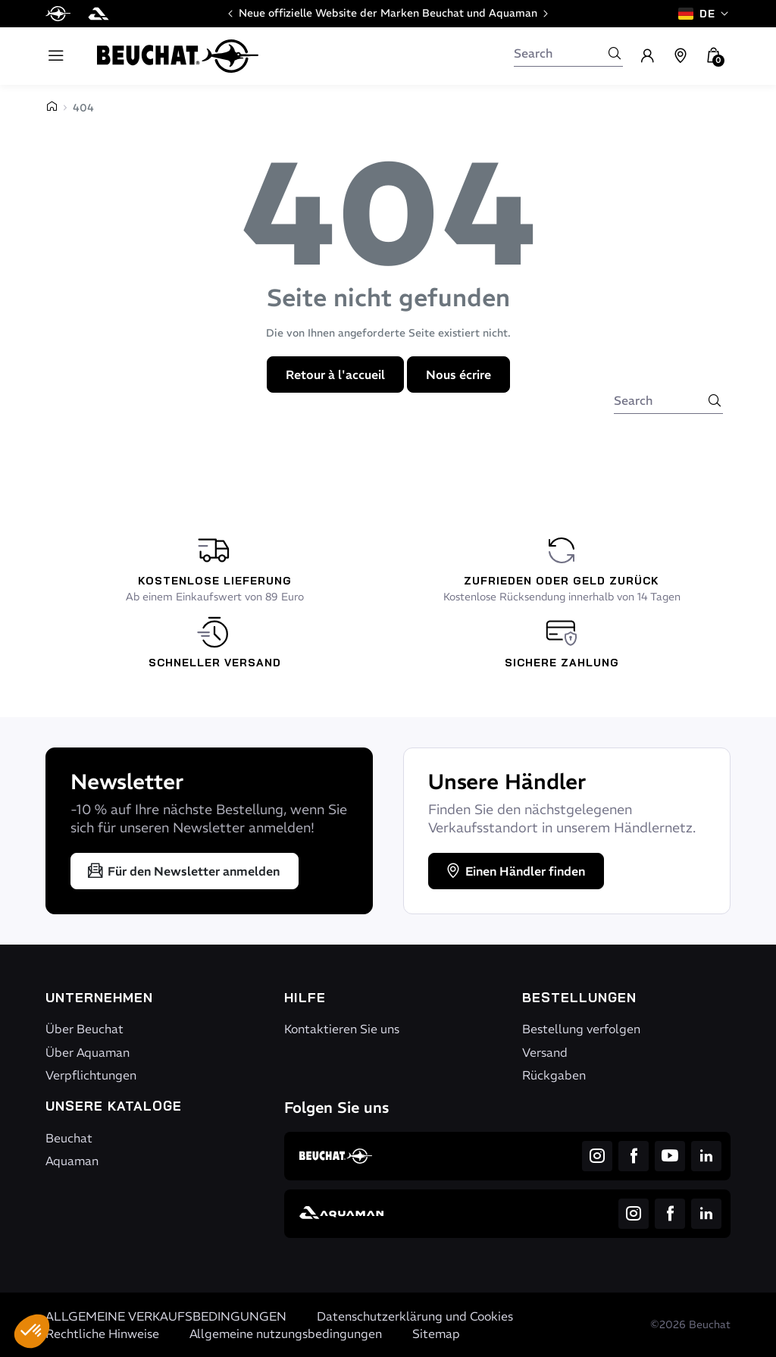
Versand (545, 1052)
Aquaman (72, 1160)
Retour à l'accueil (335, 374)
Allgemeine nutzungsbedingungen (285, 1333)
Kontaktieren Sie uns (341, 1028)
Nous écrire (458, 374)
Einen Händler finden (514, 871)
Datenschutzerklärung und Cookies (415, 1316)
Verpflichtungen (90, 1075)
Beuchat (68, 1137)
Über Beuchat (84, 1028)
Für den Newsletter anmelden (183, 871)
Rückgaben (554, 1075)
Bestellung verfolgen (581, 1028)
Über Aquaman (87, 1052)
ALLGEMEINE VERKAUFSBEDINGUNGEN (165, 1316)
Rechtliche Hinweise (102, 1333)
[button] (32, 1331)
